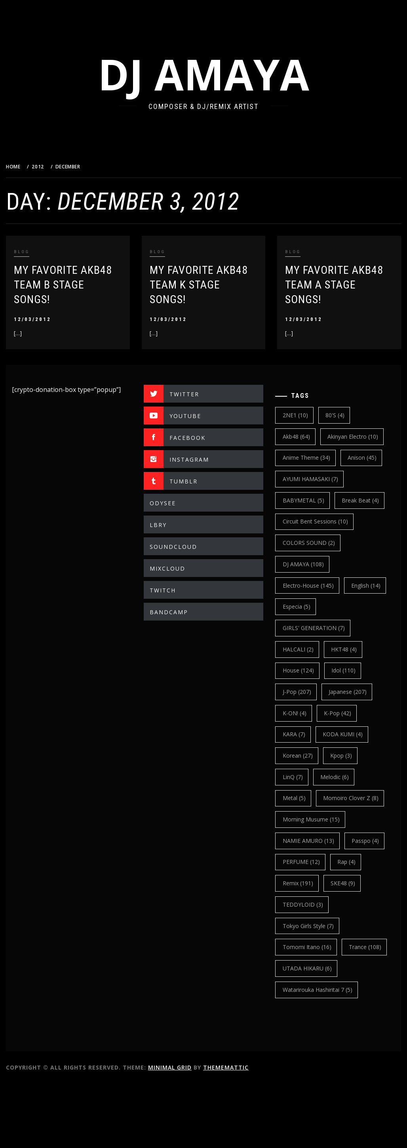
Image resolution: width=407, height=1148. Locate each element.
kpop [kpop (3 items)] (347, 777)
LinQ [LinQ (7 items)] (299, 798)
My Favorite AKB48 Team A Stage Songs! (341, 285)
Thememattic (245, 1131)
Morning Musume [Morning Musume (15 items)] (317, 861)
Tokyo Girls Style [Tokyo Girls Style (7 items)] (314, 968)
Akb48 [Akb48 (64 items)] (302, 436)
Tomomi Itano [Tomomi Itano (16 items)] (313, 989)
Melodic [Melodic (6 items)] (341, 798)
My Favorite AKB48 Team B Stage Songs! (83, 285)
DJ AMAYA (213, 74)
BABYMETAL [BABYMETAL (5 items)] (310, 500)
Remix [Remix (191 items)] (340, 926)
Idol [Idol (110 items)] (350, 691)
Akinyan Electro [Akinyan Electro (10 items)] (359, 436)
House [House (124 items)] (304, 691)
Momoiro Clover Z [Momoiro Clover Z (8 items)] (316, 840)
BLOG (41, 251)
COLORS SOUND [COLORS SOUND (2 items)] (315, 564)
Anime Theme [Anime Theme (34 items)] (313, 457)
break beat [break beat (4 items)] (307, 521)
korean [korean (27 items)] (304, 777)
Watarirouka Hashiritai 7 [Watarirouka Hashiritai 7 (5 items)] (324, 1053)
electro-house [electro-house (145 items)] (314, 606)
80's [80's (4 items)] (341, 415)
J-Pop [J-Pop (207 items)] (303, 713)
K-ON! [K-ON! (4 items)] (301, 734)
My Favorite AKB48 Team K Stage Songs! (212, 285)
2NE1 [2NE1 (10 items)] (301, 415)
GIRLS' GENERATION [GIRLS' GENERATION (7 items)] (320, 649)
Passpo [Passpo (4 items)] (302, 904)
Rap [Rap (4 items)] (298, 926)
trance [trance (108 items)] (305, 1010)
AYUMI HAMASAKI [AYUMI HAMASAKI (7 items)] (316, 479)
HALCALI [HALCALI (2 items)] (304, 670)
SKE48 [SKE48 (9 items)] (301, 947)
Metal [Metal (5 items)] (300, 819)
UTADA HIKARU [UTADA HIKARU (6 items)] (313, 1032)
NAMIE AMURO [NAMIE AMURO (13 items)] (314, 883)
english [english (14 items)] (303, 628)
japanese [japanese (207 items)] (354, 713)
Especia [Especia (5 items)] (349, 628)
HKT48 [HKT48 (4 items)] (350, 670)
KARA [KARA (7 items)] (300, 755)
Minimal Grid (189, 1131)
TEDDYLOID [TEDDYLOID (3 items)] (351, 947)
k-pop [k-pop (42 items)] (344, 734)
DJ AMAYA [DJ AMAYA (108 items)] (309, 585)
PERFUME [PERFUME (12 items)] (352, 904)
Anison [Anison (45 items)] (368, 457)
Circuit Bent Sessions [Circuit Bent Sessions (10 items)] (321, 542)
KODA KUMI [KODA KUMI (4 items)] (349, 755)
